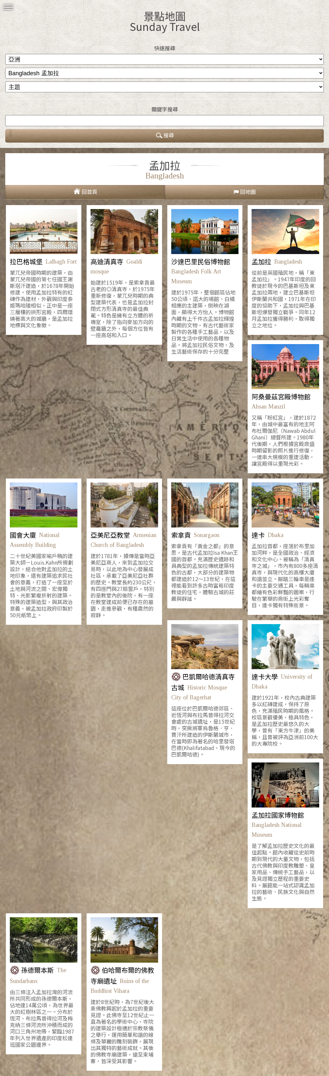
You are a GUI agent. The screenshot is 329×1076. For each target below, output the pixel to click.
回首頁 (89, 192)
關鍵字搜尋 (165, 109)
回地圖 (248, 192)
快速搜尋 (164, 48)
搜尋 (164, 135)
